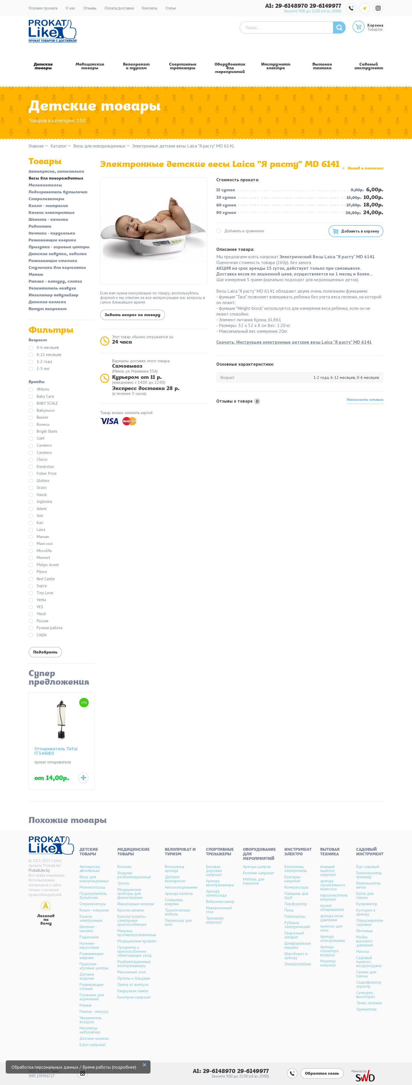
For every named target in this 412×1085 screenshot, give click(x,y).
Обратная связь (322, 1073)
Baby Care (41, 396)
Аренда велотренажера (220, 883)
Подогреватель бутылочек (58, 192)
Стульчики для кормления (57, 268)
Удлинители (366, 1009)
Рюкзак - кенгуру (94, 1011)
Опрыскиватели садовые (369, 922)
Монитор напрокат (328, 963)
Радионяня (40, 227)
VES (36, 607)
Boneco (39, 424)
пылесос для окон (331, 928)
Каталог (58, 146)
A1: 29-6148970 (287, 6)
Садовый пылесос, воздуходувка (368, 962)
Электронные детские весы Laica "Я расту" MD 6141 (183, 146)
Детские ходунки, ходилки (58, 254)
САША (38, 635)
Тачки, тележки (369, 1003)
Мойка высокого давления (364, 941)
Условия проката (43, 8)
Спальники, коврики (174, 902)
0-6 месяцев (44, 347)
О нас (70, 8)
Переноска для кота (178, 922)
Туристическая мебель (177, 912)
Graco (38, 487)
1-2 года (40, 361)
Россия (38, 621)
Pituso (38, 572)
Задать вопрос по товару (133, 315)
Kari (36, 523)
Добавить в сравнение (240, 231)
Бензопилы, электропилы (295, 869)
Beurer (38, 417)
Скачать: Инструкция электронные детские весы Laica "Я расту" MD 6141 (294, 342)
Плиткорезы (294, 916)
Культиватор (366, 904)
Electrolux (41, 466)
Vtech (37, 614)
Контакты (149, 8)
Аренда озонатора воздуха (329, 951)
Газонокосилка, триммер (369, 875)
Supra (38, 586)
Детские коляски (47, 302)
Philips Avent (44, 565)
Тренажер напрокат (215, 920)
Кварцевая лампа (132, 991)
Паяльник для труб (296, 895)
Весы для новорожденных (99, 146)
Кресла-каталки (130, 910)
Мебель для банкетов (253, 881)
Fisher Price (43, 473)
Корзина (375, 25)
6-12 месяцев (45, 355)
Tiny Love (41, 593)
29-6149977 (325, 6)
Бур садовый (367, 867)
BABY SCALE (43, 403)
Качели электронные (51, 213)
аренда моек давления (331, 918)
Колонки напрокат (258, 873)
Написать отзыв (365, 400)
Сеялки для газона (366, 974)
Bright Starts (43, 431)
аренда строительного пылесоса (332, 885)
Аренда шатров (257, 867)
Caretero (40, 445)
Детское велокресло (175, 879)
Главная (36, 146)
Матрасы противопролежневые (136, 933)
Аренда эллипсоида (216, 893)
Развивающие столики (53, 261)
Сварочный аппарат (294, 935)
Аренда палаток (179, 893)
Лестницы (364, 931)
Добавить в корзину (360, 231)
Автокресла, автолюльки (56, 172)
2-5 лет (39, 369)
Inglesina (40, 501)
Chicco (38, 459)
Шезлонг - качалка (48, 220)
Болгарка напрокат (292, 879)
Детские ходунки (87, 976)
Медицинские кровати (136, 941)
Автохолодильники (181, 887)
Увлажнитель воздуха (52, 289)
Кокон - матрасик (48, 206)
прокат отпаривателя (332, 907)
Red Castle (42, 579)
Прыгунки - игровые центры (59, 247)
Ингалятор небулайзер (53, 296)
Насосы (362, 951)
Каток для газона (365, 895)
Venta (37, 600)
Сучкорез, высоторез (365, 995)
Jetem (38, 509)
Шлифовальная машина (297, 945)
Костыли (124, 867)
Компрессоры (296, 887)
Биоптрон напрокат (134, 997)
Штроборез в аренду (296, 956)
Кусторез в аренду (365, 912)
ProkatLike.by (39, 870)
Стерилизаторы (46, 199)
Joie (36, 515)
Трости (123, 883)
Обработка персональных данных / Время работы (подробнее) (73, 1067)
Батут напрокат (48, 309)
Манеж (36, 275)
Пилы (289, 910)
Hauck (38, 495)
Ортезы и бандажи (133, 978)
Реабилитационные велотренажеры (134, 964)
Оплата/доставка (119, 8)
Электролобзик (297, 964)
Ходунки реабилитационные (134, 875)
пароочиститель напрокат (334, 897)
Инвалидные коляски (135, 904)
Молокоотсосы (45, 186)
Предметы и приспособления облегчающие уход (134, 951)
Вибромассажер (220, 901)
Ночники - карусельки (52, 234)
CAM (36, 438)
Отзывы (89, 8)
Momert (39, 558)
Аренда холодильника (332, 938)
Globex (39, 480)
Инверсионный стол (219, 910)
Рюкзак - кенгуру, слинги (55, 282)
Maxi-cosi (41, 543)
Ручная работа (45, 628)
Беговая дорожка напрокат (214, 871)
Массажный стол (131, 972)
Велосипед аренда (174, 869)
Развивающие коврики (52, 241)
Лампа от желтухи (132, 984)
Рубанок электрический (297, 925)
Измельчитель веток (368, 885)
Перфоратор (295, 904)
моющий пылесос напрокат (328, 871)
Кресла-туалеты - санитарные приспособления (132, 920)
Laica (37, 529)
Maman (39, 537)
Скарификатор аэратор (368, 984)
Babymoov (42, 410)
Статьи (170, 8)
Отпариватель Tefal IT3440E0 (56, 751)
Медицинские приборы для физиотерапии (129, 893)
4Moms (39, 389)
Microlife (40, 551)
